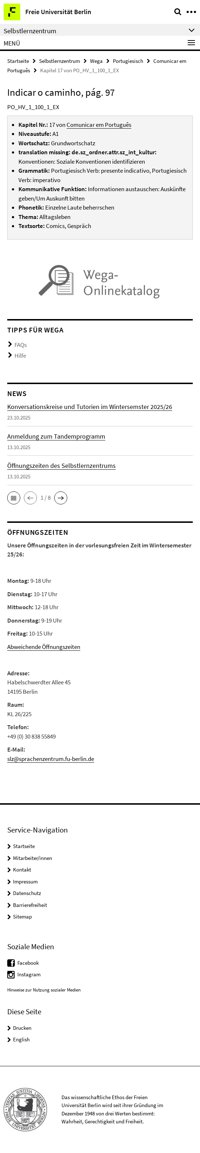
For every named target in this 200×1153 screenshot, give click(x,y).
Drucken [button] (22, 1027)
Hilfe (20, 356)
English (21, 1039)
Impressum (25, 881)
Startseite (18, 60)
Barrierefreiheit (30, 905)
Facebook (28, 962)
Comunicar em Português (99, 125)
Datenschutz (27, 893)
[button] (13, 498)
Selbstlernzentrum (59, 60)
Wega (96, 60)
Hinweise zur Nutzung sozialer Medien (44, 990)
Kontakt (22, 869)
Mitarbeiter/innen (32, 858)
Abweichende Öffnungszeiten (43, 647)
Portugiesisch (128, 60)
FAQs (20, 345)
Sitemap (22, 916)
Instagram (29, 974)
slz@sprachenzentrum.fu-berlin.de (50, 759)
